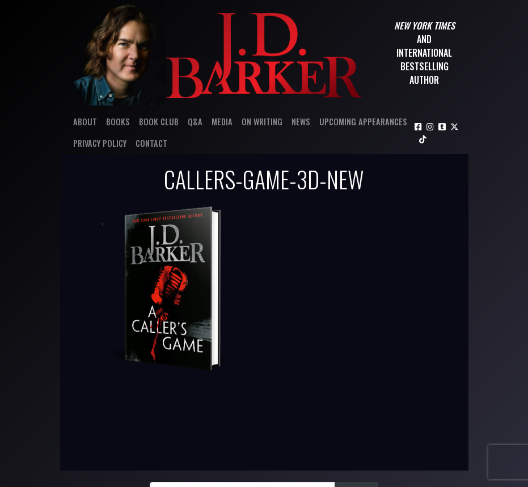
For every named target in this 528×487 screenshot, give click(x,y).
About (85, 122)
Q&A (195, 122)
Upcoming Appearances (363, 122)
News (301, 122)
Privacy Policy (99, 143)
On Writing (262, 122)
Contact (151, 143)
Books (118, 122)
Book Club (159, 122)
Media (222, 122)
